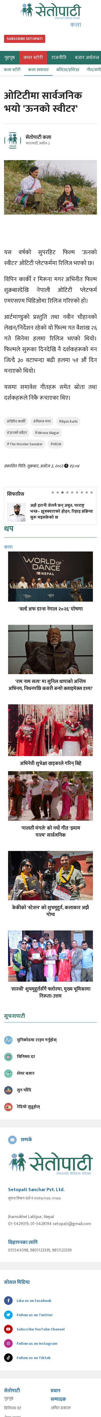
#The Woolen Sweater (25, 444)
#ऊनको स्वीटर (17, 433)
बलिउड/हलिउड (67, 70)
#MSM (55, 444)
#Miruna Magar (47, 433)
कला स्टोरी (12, 70)
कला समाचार (38, 70)
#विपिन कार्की (16, 421)
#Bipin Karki (68, 421)
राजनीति (58, 58)
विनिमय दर (12, 1408)
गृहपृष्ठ (8, 1398)
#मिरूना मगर (42, 421)
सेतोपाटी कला (38, 137)
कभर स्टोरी (33, 58)
